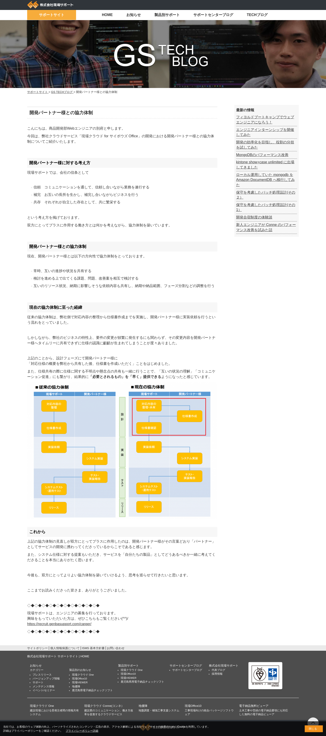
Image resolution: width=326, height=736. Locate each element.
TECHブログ (257, 15)
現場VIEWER (80, 682)
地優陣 (76, 686)
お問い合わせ (116, 648)
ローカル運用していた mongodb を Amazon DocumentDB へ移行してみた (265, 180)
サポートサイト (51, 15)
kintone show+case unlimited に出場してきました (265, 164)
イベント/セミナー (44, 690)
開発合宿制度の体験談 (254, 217)
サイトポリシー (37, 648)
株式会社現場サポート (223, 665)
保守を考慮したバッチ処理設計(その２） (265, 194)
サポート (38, 682)
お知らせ (133, 15)
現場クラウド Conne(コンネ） (104, 706)
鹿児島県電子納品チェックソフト (92, 690)
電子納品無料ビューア (253, 706)
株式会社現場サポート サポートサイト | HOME (58, 656)
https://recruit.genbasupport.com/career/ (59, 624)
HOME (107, 15)
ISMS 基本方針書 (93, 648)
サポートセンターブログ (213, 15)
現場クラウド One (83, 674)
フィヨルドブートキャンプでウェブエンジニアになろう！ (265, 119)
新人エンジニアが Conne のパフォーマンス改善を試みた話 (266, 227)
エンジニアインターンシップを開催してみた (265, 132)
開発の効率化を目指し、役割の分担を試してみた (265, 144)
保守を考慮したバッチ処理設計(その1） (265, 207)
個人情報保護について (65, 648)
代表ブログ (218, 670)
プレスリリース (42, 674)
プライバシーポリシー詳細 (82, 730)
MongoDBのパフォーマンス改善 (262, 155)
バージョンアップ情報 (46, 678)
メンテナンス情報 (43, 686)
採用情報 (217, 673)
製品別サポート (167, 15)
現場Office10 (79, 678)
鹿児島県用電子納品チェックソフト (142, 681)
